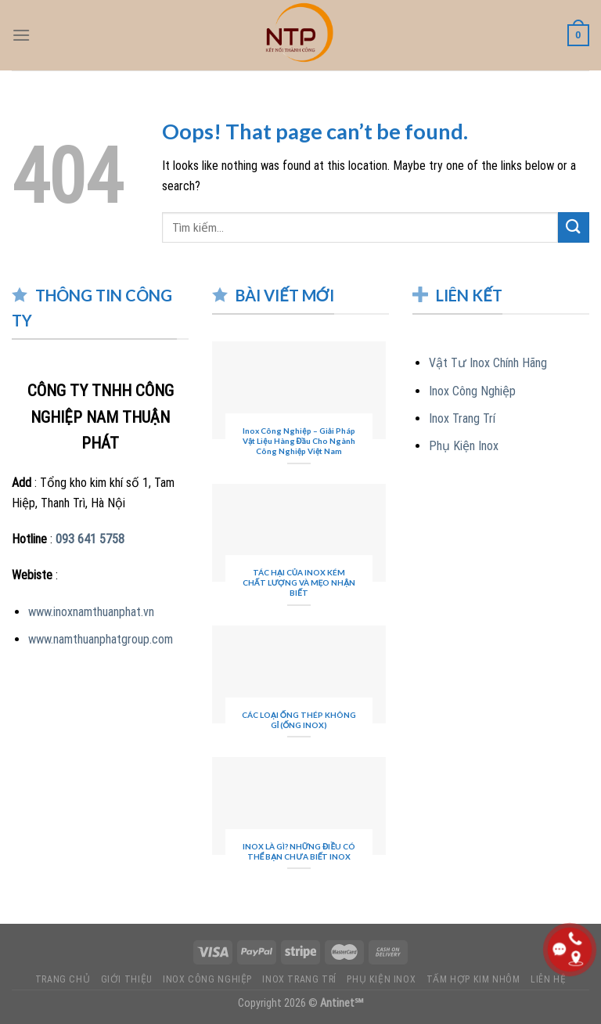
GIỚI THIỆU (127, 979)
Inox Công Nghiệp (472, 391)
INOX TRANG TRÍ (299, 979)
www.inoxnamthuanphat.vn (91, 611)
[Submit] (573, 227)
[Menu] (21, 35)
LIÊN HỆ (548, 979)
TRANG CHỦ (63, 979)
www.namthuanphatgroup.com (100, 639)
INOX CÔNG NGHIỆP (207, 979)
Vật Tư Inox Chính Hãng (488, 362)
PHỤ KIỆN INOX (381, 979)
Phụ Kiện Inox (463, 445)
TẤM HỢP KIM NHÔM (473, 979)
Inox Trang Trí (462, 418)
